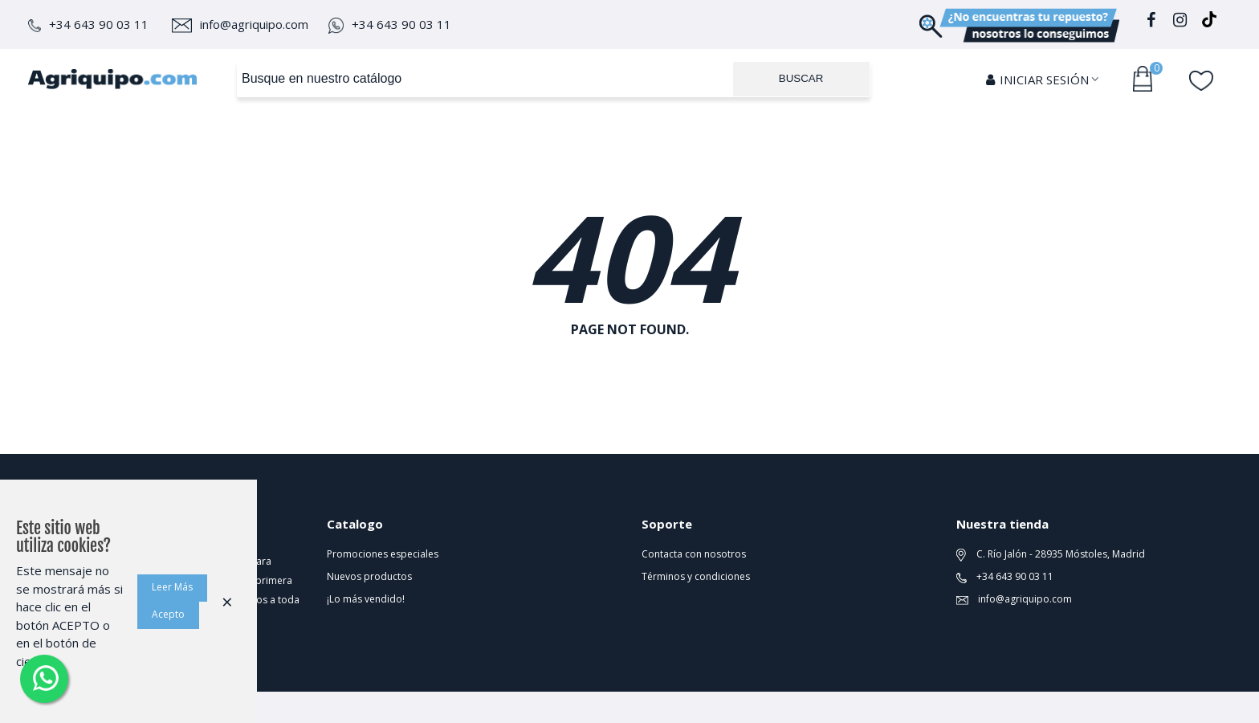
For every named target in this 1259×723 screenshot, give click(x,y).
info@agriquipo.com (240, 24)
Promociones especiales (382, 554)
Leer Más (172, 587)
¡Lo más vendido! (366, 599)
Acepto (168, 614)
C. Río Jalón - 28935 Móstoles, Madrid (1050, 554)
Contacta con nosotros (694, 554)
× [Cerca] (227, 601)
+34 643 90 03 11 (88, 24)
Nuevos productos (369, 576)
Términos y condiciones (696, 576)
